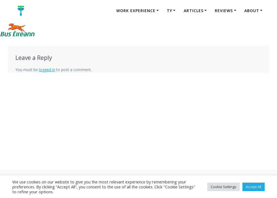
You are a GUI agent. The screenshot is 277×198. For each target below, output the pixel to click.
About (251, 10)
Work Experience (136, 10)
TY (169, 10)
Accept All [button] (253, 186)
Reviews (224, 10)
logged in (47, 69)
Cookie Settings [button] (223, 186)
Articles (193, 10)
